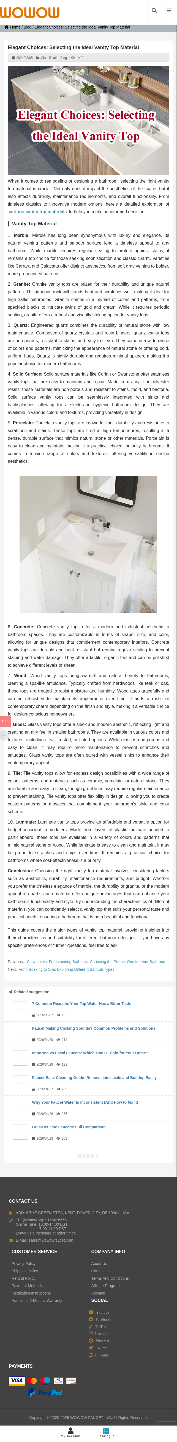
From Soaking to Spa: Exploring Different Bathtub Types (66, 969)
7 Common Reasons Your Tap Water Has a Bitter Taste (81, 1003)
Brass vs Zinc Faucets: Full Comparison (69, 1127)
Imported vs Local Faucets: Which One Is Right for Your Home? (90, 1053)
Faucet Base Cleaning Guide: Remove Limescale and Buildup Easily (94, 1077)
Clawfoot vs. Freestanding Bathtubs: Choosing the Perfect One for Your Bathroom (96, 962)
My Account (71, 1432)
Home (12, 27)
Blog (27, 27)
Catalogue (106, 1432)
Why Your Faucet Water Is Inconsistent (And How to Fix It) (85, 1102)
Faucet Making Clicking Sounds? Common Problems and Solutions (94, 1028)
